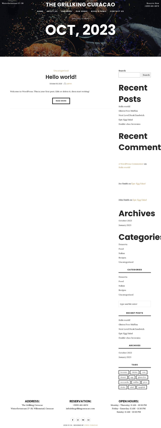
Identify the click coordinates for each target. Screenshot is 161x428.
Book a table (98, 11)
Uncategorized (61, 70)
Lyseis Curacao (91, 425)
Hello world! (61, 77)
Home (40, 11)
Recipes (122, 257)
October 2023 (125, 220)
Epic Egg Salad (126, 119)
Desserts (123, 244)
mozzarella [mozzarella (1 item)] (124, 382)
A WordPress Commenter (131, 164)
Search (122, 70)
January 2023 (125, 225)
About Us (52, 11)
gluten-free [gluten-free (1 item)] (142, 377)
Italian (122, 253)
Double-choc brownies (129, 124)
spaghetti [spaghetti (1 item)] (141, 387)
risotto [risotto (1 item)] (122, 387)
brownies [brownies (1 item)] (123, 372)
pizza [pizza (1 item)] (145, 382)
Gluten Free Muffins (128, 111)
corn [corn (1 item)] (143, 372)
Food (121, 249)
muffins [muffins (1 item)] (136, 382)
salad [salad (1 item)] (132, 387)
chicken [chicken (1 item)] (134, 372)
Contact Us (117, 11)
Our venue (82, 11)
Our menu (66, 11)
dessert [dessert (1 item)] (123, 377)
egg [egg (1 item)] (131, 377)
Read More (61, 101)
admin (68, 84)
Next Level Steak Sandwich (131, 115)
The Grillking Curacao (80, 4)
